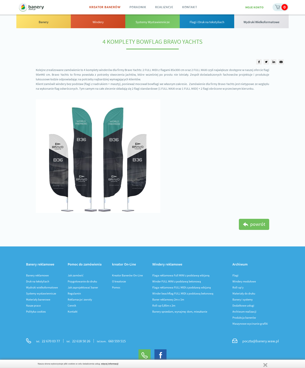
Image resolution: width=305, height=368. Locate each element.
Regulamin (74, 293)
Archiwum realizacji (244, 311)
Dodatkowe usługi (243, 305)
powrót (257, 224)
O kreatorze (119, 281)
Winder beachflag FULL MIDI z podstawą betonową (182, 293)
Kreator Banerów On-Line (127, 275)
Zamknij (265, 365)
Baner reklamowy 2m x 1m (168, 299)
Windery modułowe (244, 281)
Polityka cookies (36, 311)
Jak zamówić (75, 275)
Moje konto (254, 7)
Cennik (72, 305)
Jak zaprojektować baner (83, 287)
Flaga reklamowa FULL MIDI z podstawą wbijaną (181, 287)
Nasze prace (33, 305)
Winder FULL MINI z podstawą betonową (176, 281)
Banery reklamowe (37, 275)
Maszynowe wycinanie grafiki (250, 323)
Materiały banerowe (38, 299)
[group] (259, 62)
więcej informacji (109, 364)
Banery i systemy (242, 299)
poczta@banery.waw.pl (260, 341)
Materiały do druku (243, 293)
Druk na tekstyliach (37, 281)
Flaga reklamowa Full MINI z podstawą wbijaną (180, 275)
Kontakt (72, 311)
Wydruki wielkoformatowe (42, 287)
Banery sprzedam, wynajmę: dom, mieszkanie (179, 311)
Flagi (235, 275)
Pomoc (116, 287)
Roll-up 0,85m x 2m (163, 305)
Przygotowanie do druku (82, 281)
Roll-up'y (238, 287)
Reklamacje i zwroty (80, 299)
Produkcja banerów (244, 317)
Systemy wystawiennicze (41, 293)
